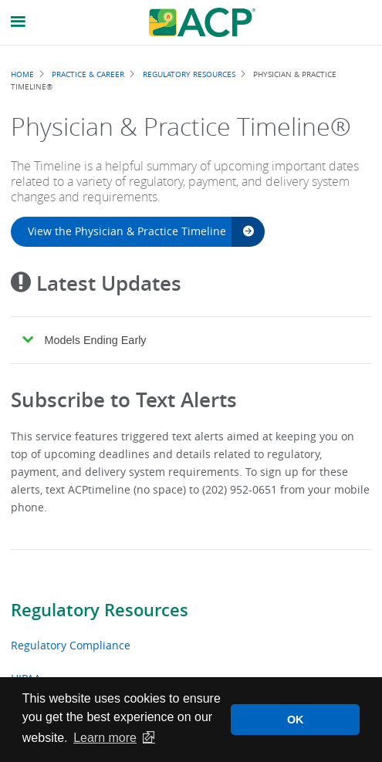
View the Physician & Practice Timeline (141, 231)
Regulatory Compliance (70, 645)
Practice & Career (88, 74)
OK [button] (295, 719)
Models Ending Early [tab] (84, 340)
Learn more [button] (105, 737)
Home (22, 74)
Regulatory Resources (99, 610)
